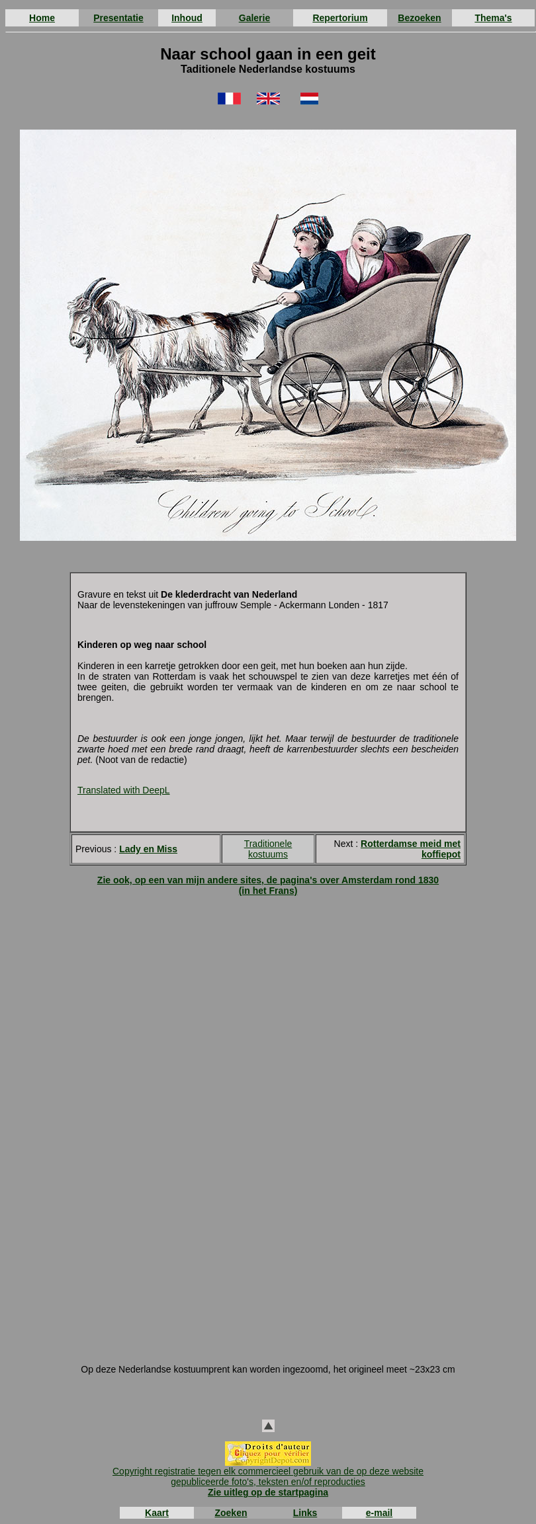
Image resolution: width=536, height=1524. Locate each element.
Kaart (157, 1512)
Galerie (254, 18)
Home (42, 18)
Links (305, 1512)
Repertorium (339, 18)
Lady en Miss (148, 849)
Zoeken (230, 1512)
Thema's (493, 18)
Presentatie (118, 18)
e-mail (379, 1512)
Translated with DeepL (123, 790)
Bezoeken (419, 18)
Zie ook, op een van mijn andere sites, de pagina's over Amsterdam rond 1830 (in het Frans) (268, 885)
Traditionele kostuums (268, 849)
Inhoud (186, 18)
